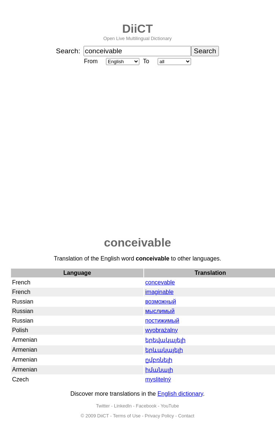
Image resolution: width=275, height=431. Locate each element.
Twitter (103, 406)
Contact (186, 416)
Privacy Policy (159, 416)
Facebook (146, 406)
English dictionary (180, 394)
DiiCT (137, 28)
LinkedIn (123, 406)
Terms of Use (126, 416)
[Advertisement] (76, 151)
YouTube (170, 406)
